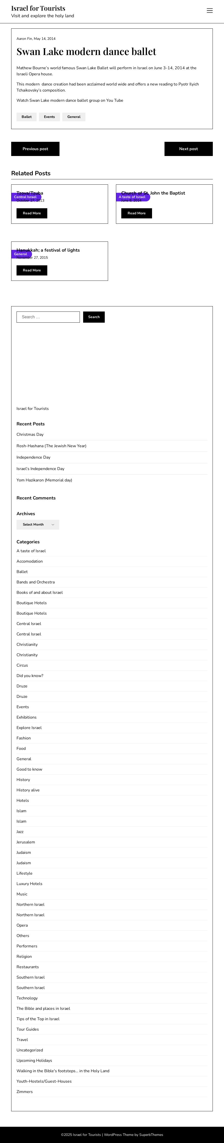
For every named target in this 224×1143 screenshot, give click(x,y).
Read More (32, 213)
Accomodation (30, 561)
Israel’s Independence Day (40, 469)
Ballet (27, 116)
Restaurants (28, 967)
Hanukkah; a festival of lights (48, 250)
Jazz (20, 832)
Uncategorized (30, 1050)
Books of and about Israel (40, 592)
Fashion (24, 738)
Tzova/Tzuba (30, 193)
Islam (21, 811)
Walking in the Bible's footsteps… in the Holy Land (63, 1071)
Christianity (27, 644)
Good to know (29, 769)
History (23, 780)
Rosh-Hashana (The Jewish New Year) (51, 446)
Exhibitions (27, 717)
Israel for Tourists (38, 8)
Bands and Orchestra (36, 582)
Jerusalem (26, 842)
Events (49, 116)
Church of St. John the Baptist (153, 193)
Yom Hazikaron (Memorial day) (44, 480)
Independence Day (33, 457)
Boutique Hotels (32, 603)
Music (22, 894)
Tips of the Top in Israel (38, 1019)
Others (23, 936)
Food (21, 748)
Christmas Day (30, 434)
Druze (22, 686)
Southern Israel (31, 977)
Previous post (35, 149)
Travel (22, 1040)
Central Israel (29, 624)
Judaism (24, 852)
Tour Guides (28, 1029)
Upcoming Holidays (34, 1060)
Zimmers (25, 1092)
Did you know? (30, 676)
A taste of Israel (31, 551)
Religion (24, 956)
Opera (22, 925)
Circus (22, 665)
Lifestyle (25, 873)
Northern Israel (30, 904)
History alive (28, 790)
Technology (27, 998)
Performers (27, 946)
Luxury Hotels (29, 884)
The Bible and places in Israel (43, 1008)
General (73, 116)
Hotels (23, 800)
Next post (188, 149)
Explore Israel (29, 728)
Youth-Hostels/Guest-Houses (44, 1081)
